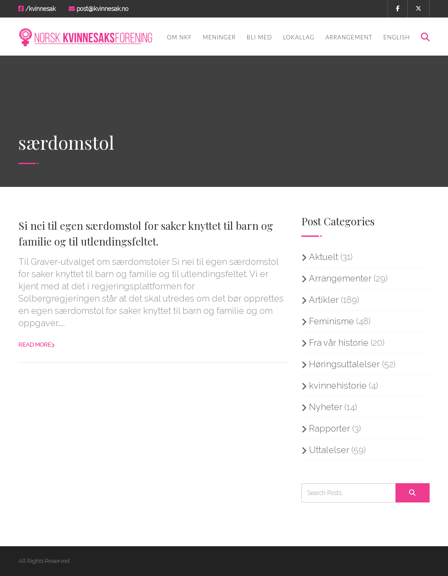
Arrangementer (340, 278)
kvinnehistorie (338, 385)
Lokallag (299, 37)
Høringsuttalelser (344, 364)
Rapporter (329, 428)
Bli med (259, 37)
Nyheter (325, 407)
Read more (34, 344)
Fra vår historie (338, 342)
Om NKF (179, 37)
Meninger (219, 37)
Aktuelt (323, 257)
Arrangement (349, 37)
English (396, 37)
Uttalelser (329, 450)
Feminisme (331, 321)
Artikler (324, 300)
